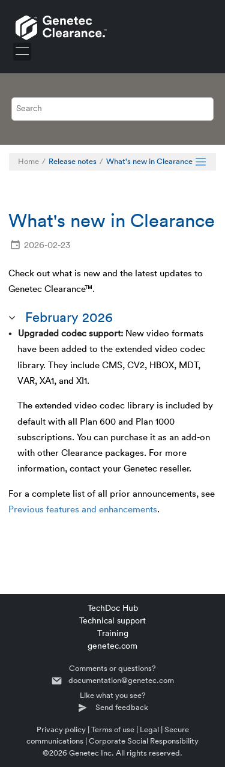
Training (112, 633)
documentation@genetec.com (121, 680)
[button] (13, 318)
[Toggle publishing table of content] (200, 162)
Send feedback (121, 707)
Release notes (73, 161)
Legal (149, 729)
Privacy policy (61, 729)
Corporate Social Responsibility (144, 741)
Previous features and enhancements (82, 509)
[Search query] (112, 109)
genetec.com (112, 646)
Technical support (112, 621)
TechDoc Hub (113, 608)
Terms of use (112, 729)
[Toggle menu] (22, 52)
